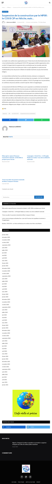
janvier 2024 (5, 296)
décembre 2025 (6, 237)
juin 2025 (4, 252)
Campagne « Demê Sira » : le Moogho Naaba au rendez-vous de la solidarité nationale (38, 157)
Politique (5, 11)
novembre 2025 (6, 240)
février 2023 (5, 325)
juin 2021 (4, 377)
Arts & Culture (30, 482)
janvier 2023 (5, 328)
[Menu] (3, 2)
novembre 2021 (6, 364)
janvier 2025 (5, 265)
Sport (38, 482)
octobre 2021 (5, 366)
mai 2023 (4, 317)
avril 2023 (4, 320)
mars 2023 (4, 322)
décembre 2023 (6, 299)
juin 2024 (4, 284)
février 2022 (5, 356)
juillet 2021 (5, 374)
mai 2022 (4, 348)
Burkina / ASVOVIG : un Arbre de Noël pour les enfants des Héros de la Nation (22, 223)
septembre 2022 (6, 338)
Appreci (5, 113)
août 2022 (4, 340)
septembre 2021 (6, 369)
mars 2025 (4, 260)
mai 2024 (4, 286)
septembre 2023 (6, 307)
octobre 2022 (5, 335)
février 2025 (5, 263)
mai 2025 (4, 255)
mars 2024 (4, 291)
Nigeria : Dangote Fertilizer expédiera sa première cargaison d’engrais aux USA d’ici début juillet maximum (29, 443)
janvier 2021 (5, 384)
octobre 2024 (5, 273)
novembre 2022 (6, 333)
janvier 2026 (5, 234)
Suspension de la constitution (28, 113)
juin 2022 (4, 346)
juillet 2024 (5, 281)
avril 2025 (4, 258)
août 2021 (4, 372)
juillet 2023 (5, 312)
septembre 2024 (6, 276)
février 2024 (5, 294)
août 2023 (4, 309)
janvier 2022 (5, 359)
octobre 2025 (5, 242)
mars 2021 (4, 382)
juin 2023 (4, 315)
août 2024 (4, 278)
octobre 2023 (5, 304)
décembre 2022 (6, 330)
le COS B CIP (15, 113)
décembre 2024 (6, 268)
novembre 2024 (6, 271)
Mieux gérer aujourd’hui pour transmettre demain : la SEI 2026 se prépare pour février (12, 157)
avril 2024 (4, 289)
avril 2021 (4, 379)
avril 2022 (4, 351)
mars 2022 (4, 353)
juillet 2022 (5, 343)
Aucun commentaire (31, 22)
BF (9, 113)
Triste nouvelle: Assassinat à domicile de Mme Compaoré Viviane (13, 180)
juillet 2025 (5, 250)
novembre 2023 (6, 302)
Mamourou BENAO (11, 22)
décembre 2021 (6, 361)
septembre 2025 (6, 245)
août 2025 (4, 247)
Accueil (14, 482)
